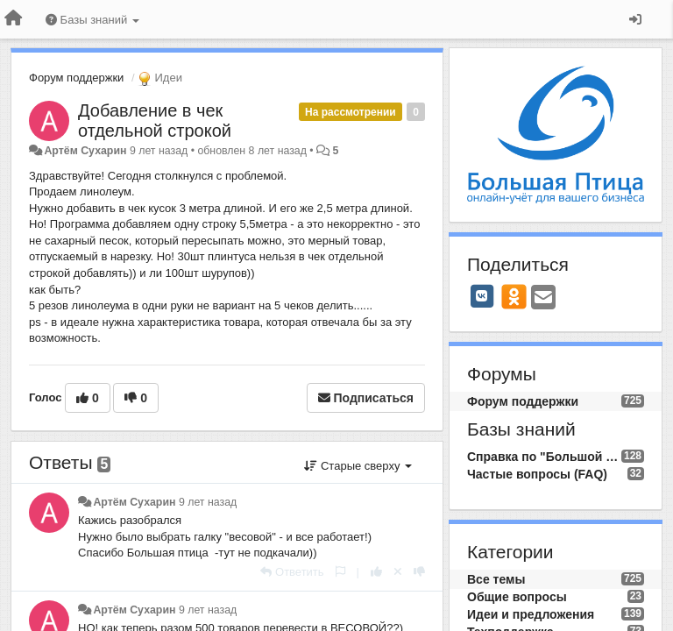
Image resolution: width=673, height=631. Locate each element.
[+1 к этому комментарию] (376, 571)
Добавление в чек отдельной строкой (154, 120)
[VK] (482, 296)
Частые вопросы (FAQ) (537, 474)
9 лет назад (208, 502)
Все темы (496, 579)
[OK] (514, 296)
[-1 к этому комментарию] (419, 571)
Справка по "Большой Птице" (544, 457)
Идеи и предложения (530, 614)
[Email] (543, 298)
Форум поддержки (76, 77)
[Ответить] (291, 571)
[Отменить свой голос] (397, 571)
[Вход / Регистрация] (635, 19)
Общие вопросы (517, 597)
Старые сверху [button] (358, 465)
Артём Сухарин (85, 151)
